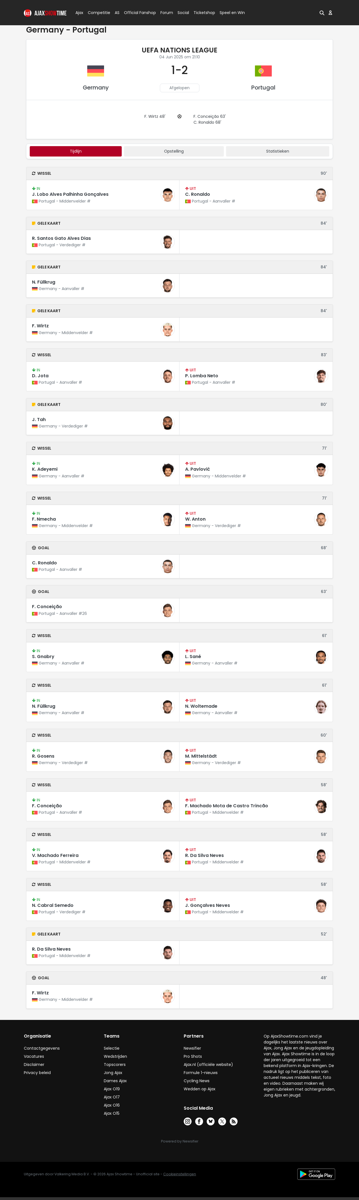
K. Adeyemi (44, 469)
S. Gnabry (43, 656)
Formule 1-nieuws (201, 1072)
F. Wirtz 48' (154, 116)
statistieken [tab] (277, 151)
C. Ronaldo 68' (207, 122)
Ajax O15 (111, 1113)
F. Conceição (47, 606)
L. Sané (193, 656)
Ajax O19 (112, 1089)
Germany (96, 87)
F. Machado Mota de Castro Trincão (226, 806)
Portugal (263, 87)
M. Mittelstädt (201, 756)
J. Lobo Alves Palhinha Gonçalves (70, 194)
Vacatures (34, 1056)
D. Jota (40, 376)
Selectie (111, 1048)
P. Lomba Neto (201, 376)
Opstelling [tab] (174, 151)
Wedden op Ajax (199, 1089)
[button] (322, 12)
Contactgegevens (42, 1048)
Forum (166, 12)
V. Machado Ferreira (55, 855)
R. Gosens (43, 756)
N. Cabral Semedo (52, 905)
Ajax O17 (112, 1097)
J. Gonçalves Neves (207, 905)
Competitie (97, 12)
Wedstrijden (115, 1056)
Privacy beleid (37, 1072)
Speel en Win (232, 12)
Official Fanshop (136, 12)
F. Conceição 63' (210, 116)
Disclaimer (34, 1064)
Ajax (78, 12)
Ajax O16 (112, 1105)
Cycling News (197, 1081)
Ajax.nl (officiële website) (208, 1064)
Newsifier (192, 1048)
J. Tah (39, 419)
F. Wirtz (40, 326)
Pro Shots (193, 1056)
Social (182, 12)
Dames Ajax (115, 1081)
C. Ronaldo (197, 194)
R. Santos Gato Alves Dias (61, 238)
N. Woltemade (201, 706)
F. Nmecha (44, 519)
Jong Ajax (113, 1072)
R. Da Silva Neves (204, 855)
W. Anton (195, 519)
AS (117, 12)
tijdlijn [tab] (76, 151)
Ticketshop (204, 12)
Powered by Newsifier (179, 1141)
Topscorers (115, 1064)
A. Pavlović (197, 469)
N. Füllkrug (43, 282)
